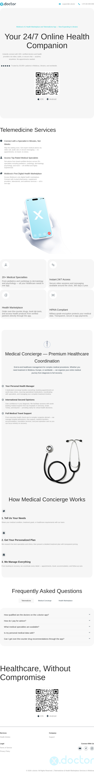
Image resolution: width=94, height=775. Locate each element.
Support (52, 737)
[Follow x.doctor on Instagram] (92, 748)
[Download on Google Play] (51, 716)
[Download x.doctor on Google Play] (51, 99)
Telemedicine (26, 601)
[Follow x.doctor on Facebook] (86, 748)
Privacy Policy (5, 751)
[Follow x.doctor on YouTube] (80, 748)
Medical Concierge (44, 601)
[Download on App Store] (40, 716)
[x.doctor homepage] (8, 4)
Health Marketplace (66, 601)
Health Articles (5, 737)
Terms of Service (6, 748)
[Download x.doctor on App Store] (40, 99)
